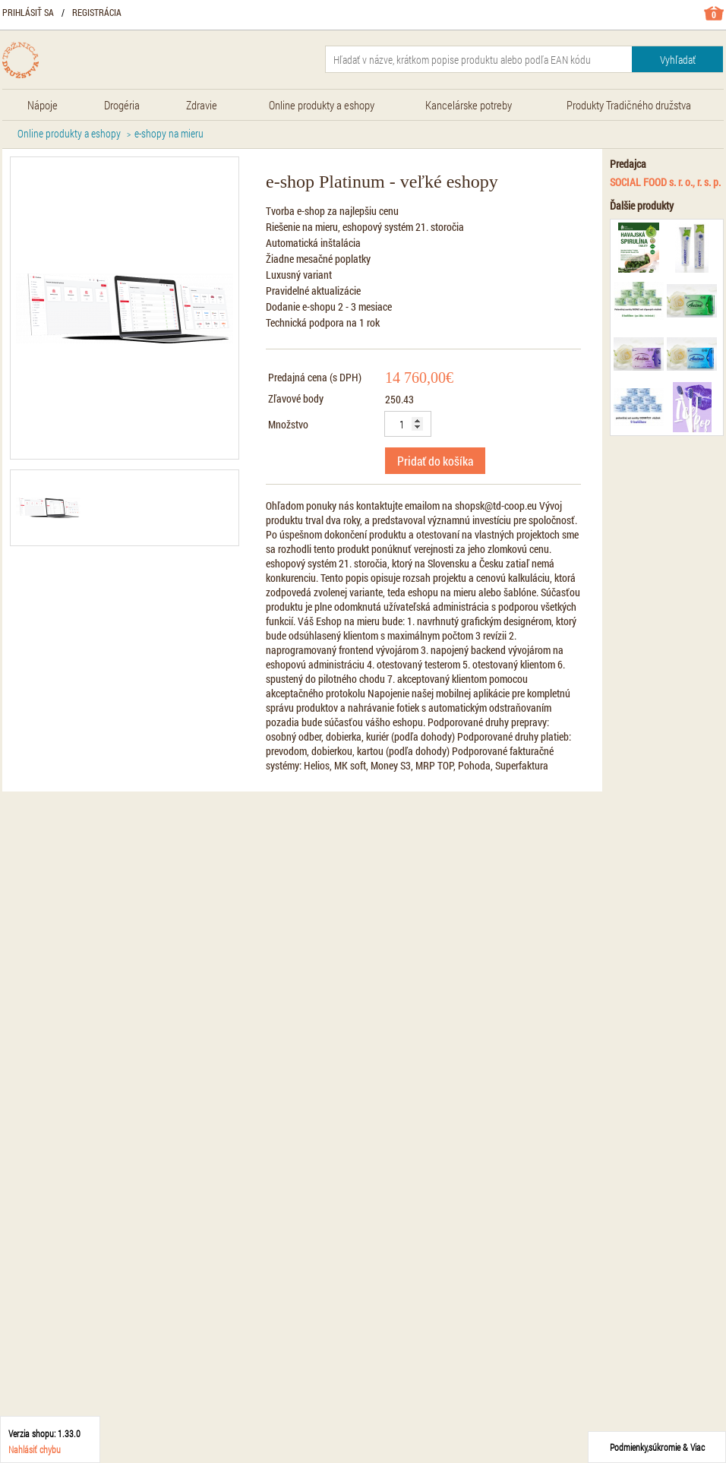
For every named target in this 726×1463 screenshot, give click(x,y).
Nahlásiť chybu (34, 1449)
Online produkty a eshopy (69, 133)
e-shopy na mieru (169, 133)
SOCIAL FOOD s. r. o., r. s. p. (665, 182)
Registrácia (97, 12)
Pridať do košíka (435, 461)
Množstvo (288, 424)
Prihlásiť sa (28, 12)
